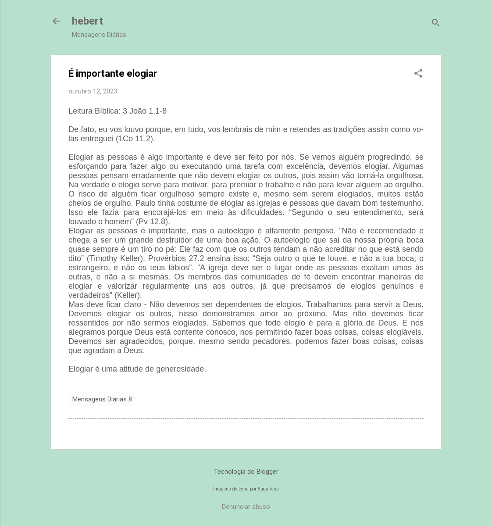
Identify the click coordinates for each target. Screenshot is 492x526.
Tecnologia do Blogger (246, 472)
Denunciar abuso (246, 507)
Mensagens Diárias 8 (102, 399)
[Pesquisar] (436, 24)
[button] (418, 74)
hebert (87, 21)
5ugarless (268, 489)
